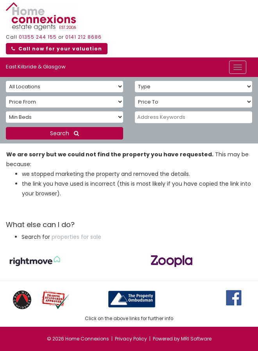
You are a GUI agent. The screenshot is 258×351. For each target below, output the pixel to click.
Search (64, 133)
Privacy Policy (131, 338)
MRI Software (196, 338)
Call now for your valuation (56, 48)
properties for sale (76, 237)
